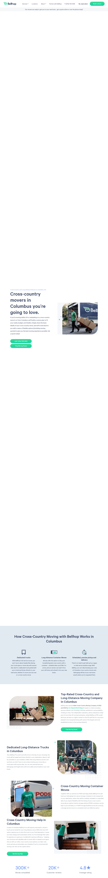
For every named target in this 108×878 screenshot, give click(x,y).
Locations (35, 4)
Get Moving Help (17, 854)
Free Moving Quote (21, 346)
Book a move (97, 4)
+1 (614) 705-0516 (69, 4)
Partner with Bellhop (55, 4)
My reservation (83, 4)
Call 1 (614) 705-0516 (21, 341)
